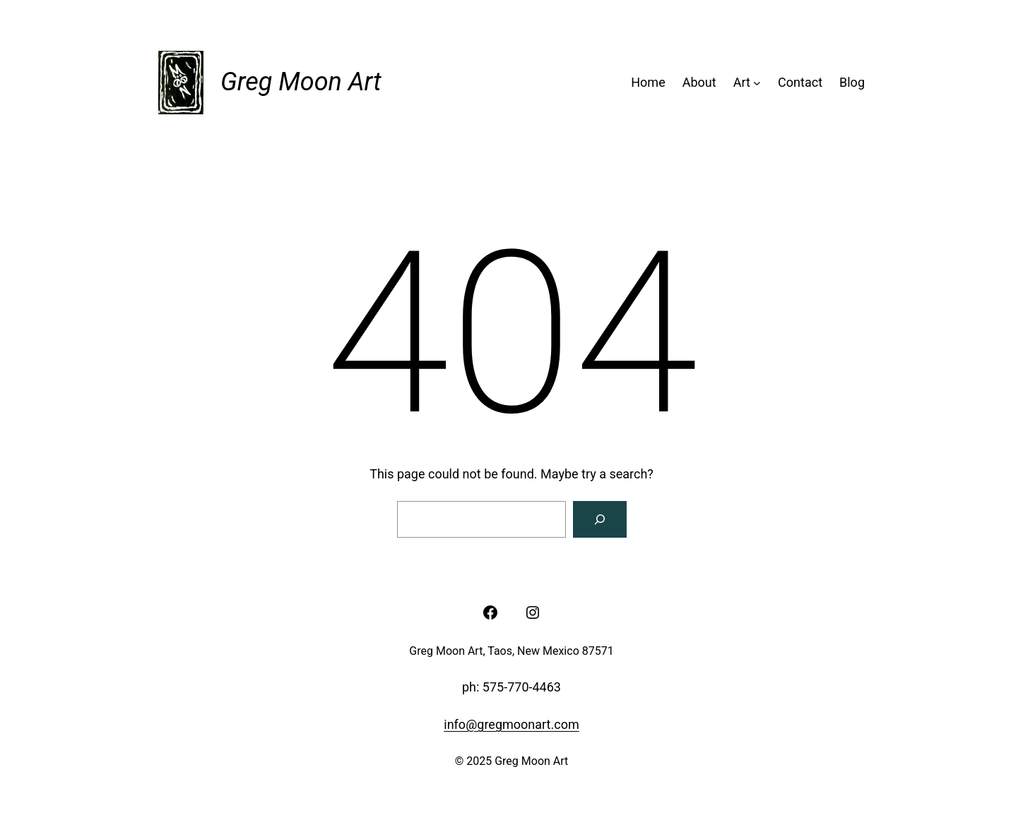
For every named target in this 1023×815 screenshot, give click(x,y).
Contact (800, 82)
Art (741, 82)
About (699, 82)
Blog (852, 82)
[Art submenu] (757, 83)
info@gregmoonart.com (511, 724)
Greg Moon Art (301, 82)
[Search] (600, 519)
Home (648, 82)
